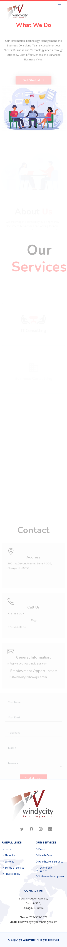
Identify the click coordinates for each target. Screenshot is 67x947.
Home (8, 849)
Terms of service (14, 867)
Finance (42, 849)
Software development (51, 876)
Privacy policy (12, 874)
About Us (10, 855)
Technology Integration (44, 868)
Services (9, 861)
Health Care (45, 855)
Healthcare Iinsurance (50, 861)
